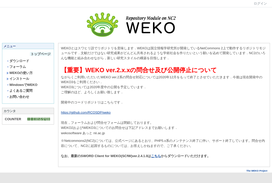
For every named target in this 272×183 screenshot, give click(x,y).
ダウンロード (18, 61)
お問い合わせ (18, 97)
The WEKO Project (258, 171)
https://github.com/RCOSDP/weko (86, 112)
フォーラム (16, 67)
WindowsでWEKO (22, 85)
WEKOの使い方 (20, 73)
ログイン (260, 3)
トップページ (40, 54)
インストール (18, 79)
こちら (156, 156)
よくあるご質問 (19, 91)
